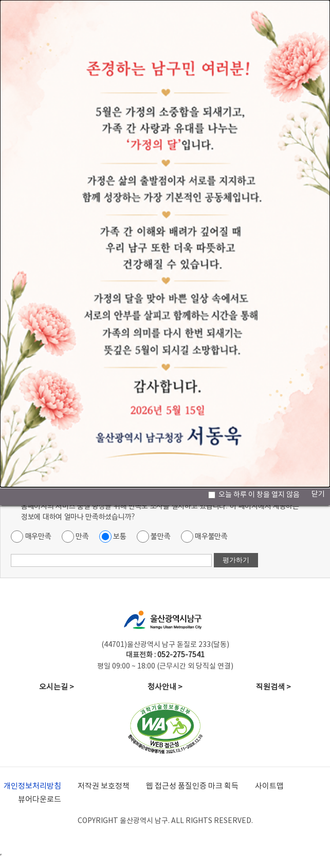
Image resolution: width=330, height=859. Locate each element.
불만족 (154, 536)
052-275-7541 (181, 655)
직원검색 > (273, 687)
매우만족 (31, 536)
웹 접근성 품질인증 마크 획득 (192, 786)
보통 (112, 536)
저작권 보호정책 (104, 786)
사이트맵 (269, 786)
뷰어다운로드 (39, 799)
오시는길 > (56, 687)
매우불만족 (204, 536)
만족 (75, 536)
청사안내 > (165, 687)
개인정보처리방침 (32, 786)
